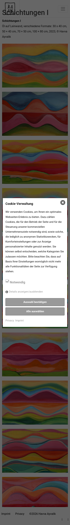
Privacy (9, 320)
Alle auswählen (35, 311)
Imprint (19, 320)
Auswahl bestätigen (35, 302)
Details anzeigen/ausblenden (26, 291)
